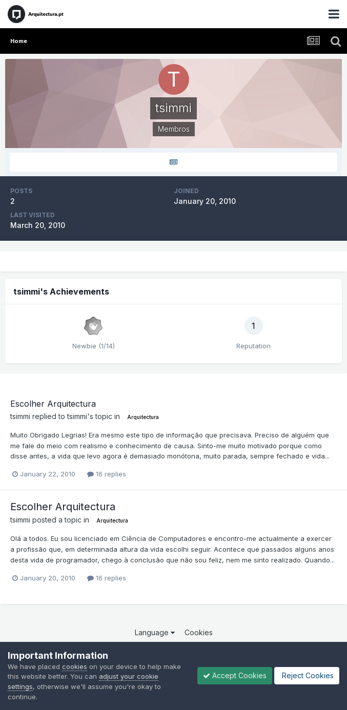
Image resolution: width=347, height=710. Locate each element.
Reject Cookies (307, 675)
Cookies (199, 632)
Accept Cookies (235, 675)
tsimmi (20, 416)
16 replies (106, 474)
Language (155, 632)
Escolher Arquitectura (53, 404)
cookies (74, 666)
